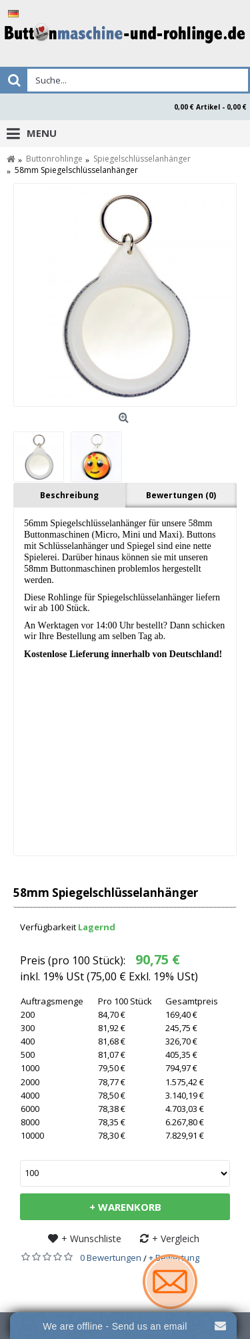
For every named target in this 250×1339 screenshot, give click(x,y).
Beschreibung (69, 495)
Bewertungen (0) (181, 495)
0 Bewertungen (110, 1258)
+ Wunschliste (91, 1238)
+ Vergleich (175, 1238)
